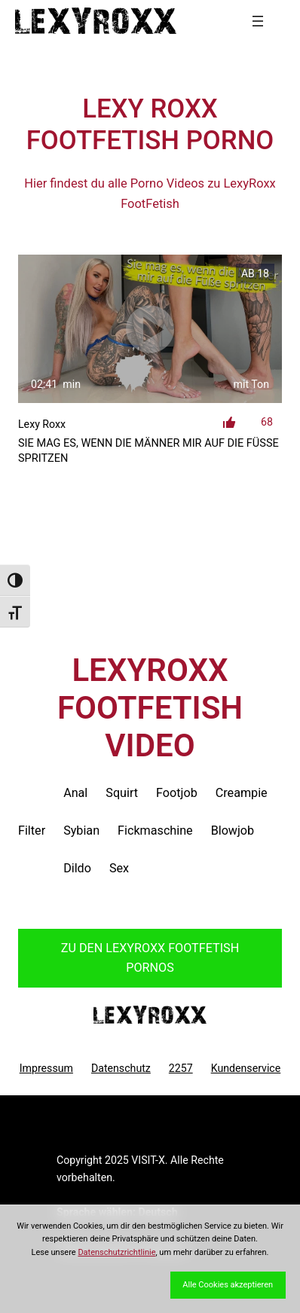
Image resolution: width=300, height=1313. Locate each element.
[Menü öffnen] (258, 21)
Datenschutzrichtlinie (116, 1252)
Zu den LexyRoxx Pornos (150, 958)
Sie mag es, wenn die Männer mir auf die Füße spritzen (148, 451)
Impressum (46, 1068)
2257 (181, 1068)
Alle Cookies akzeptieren (227, 1285)
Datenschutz (121, 1068)
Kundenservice (246, 1068)
